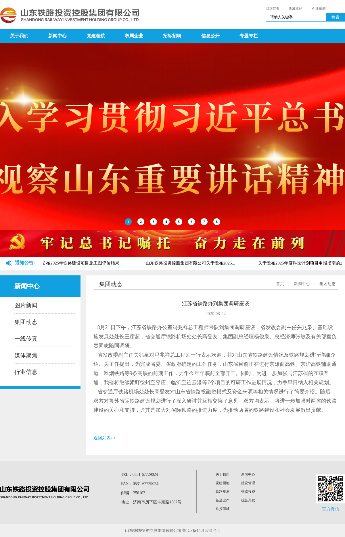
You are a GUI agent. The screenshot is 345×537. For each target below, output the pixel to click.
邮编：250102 (133, 493)
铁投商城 (222, 509)
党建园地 (222, 483)
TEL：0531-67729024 (139, 474)
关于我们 (19, 35)
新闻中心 (57, 35)
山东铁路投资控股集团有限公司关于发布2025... (191, 263)
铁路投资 (248, 492)
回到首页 (272, 9)
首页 (280, 284)
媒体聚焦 (25, 355)
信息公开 (210, 35)
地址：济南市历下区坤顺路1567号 (151, 502)
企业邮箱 (319, 9)
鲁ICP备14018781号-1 (201, 530)
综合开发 (248, 500)
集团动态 (25, 322)
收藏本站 (295, 9)
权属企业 (134, 35)
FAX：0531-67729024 (139, 484)
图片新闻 (25, 305)
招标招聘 (172, 35)
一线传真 (25, 338)
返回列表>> (104, 438)
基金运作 (222, 500)
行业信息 (25, 372)
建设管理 (248, 483)
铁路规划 (222, 492)
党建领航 (96, 35)
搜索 (335, 17)
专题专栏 (248, 35)
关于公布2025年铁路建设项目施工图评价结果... (78, 263)
